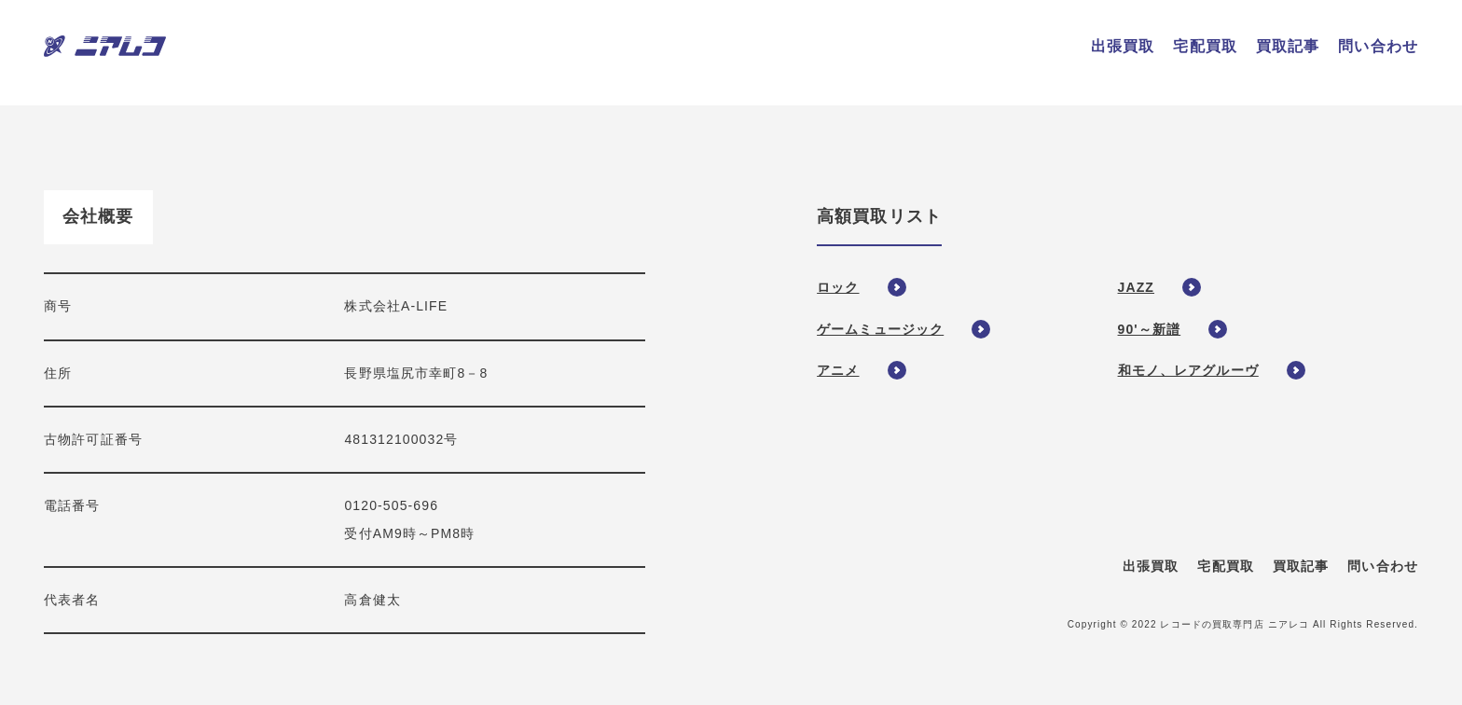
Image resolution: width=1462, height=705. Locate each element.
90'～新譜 (1149, 329)
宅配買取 (1225, 566)
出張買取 (1151, 566)
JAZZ (1136, 287)
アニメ (838, 370)
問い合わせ (1382, 566)
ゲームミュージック (880, 329)
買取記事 (1301, 566)
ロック (838, 287)
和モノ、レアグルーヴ (1188, 370)
